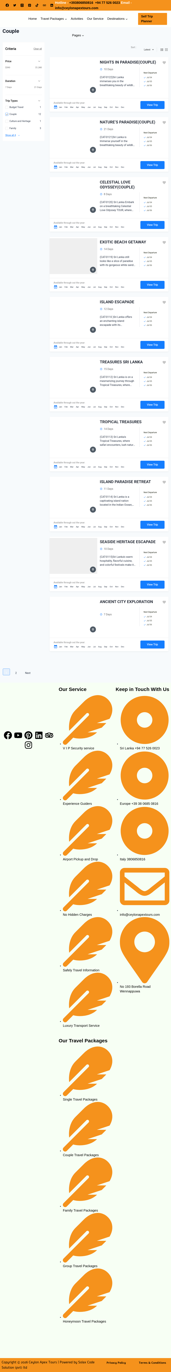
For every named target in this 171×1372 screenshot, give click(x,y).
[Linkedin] (52, 5)
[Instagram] (22, 5)
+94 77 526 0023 (107, 2)
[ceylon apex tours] (142, 1019)
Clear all (38, 48)
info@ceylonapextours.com (76, 8)
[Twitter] (14, 5)
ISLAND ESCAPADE (117, 302)
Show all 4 (10, 135)
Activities (77, 18)
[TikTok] (37, 5)
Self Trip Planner (147, 19)
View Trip (152, 105)
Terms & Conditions (152, 1363)
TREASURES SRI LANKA (121, 362)
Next (27, 673)
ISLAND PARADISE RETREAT (125, 481)
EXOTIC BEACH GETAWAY (123, 242)
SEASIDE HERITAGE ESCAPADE (128, 542)
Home (32, 18)
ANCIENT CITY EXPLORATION (126, 601)
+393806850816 (81, 2)
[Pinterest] (29, 5)
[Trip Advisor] (44, 5)
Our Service (95, 18)
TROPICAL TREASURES (121, 422)
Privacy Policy (116, 1363)
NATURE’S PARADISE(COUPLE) (127, 122)
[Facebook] (7, 5)
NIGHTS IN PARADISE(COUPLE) (128, 62)
